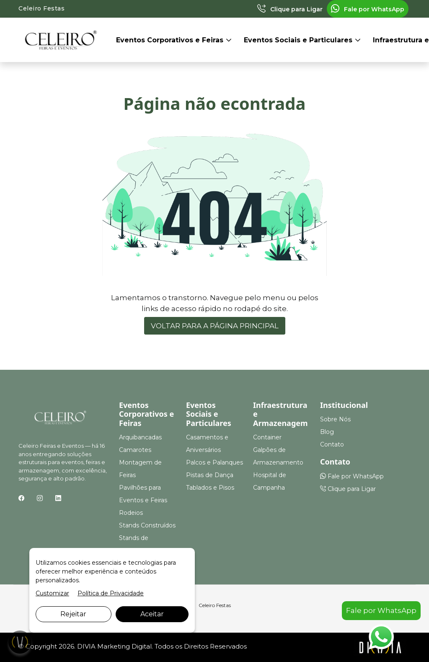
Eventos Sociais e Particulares (299, 40)
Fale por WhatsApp (367, 9)
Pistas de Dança (209, 475)
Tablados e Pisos (210, 487)
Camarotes (135, 450)
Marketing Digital (124, 646)
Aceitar (152, 614)
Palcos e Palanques (214, 462)
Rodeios (131, 513)
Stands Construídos (147, 525)
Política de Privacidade (111, 593)
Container (267, 437)
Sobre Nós (335, 419)
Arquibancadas (140, 437)
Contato (332, 444)
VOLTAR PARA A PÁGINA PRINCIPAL (215, 326)
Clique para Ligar (290, 9)
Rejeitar (73, 614)
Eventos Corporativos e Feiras (170, 40)
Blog (327, 432)
